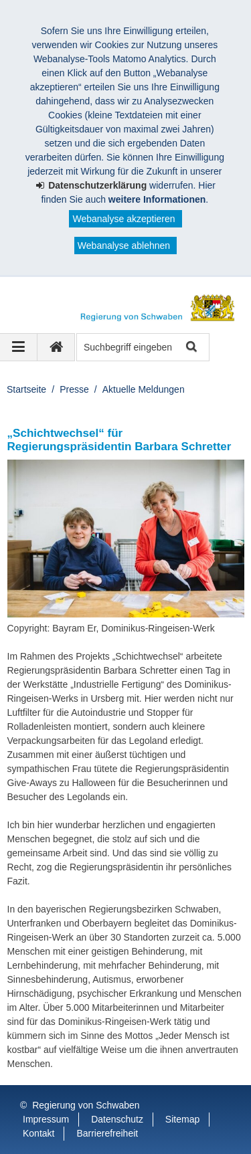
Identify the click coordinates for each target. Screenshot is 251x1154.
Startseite (26, 389)
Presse (74, 389)
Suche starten (190, 347)
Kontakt (38, 1133)
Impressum (46, 1119)
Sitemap (182, 1119)
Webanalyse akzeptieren (123, 218)
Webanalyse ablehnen (124, 245)
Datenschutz (117, 1119)
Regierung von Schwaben (85, 1105)
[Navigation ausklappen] (18, 347)
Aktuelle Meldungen (143, 389)
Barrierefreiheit (107, 1133)
